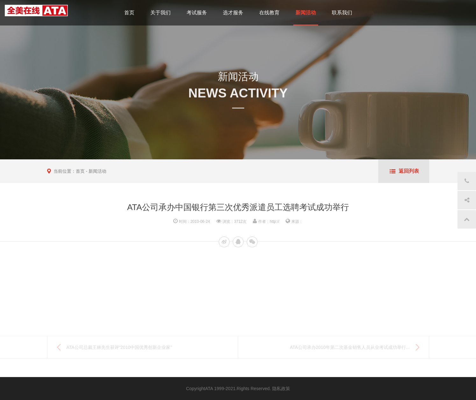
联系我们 (342, 12)
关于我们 (160, 12)
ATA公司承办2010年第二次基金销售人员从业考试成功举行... (350, 349)
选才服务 (233, 12)
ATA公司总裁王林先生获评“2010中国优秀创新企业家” (119, 349)
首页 (129, 12)
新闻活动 (305, 12)
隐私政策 (281, 388)
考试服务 (197, 12)
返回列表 (409, 171)
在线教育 (269, 12)
